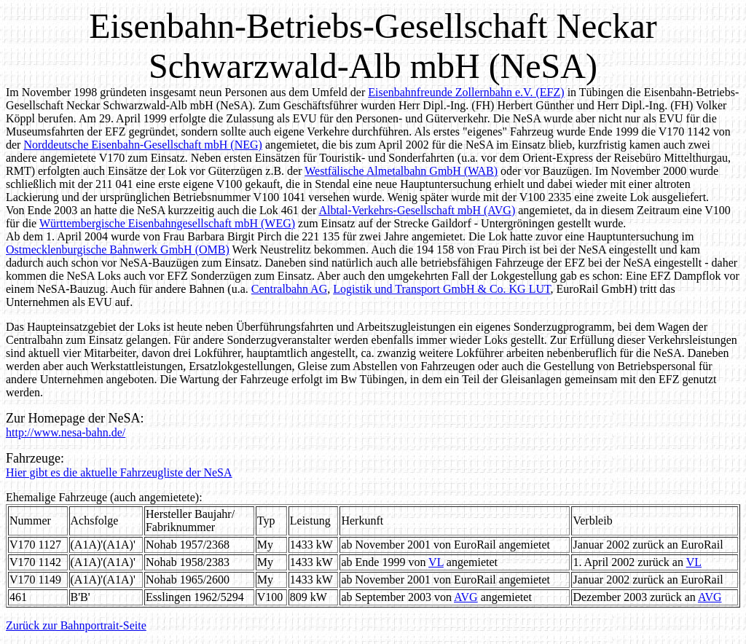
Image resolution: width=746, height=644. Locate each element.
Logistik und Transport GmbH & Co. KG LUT (441, 289)
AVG (466, 597)
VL (436, 562)
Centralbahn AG (289, 289)
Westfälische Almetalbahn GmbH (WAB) (401, 171)
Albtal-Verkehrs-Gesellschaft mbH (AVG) (416, 210)
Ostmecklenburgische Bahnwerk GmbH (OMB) (117, 249)
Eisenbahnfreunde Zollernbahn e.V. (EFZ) (466, 92)
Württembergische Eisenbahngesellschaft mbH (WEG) (167, 223)
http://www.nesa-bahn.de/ (65, 432)
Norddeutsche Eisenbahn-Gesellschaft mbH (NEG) (142, 144)
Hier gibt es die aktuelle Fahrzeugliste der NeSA (119, 472)
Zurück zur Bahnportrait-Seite (76, 625)
